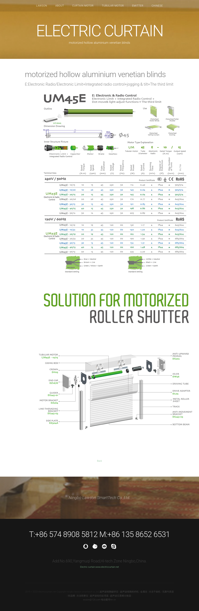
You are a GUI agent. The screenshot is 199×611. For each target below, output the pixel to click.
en (111, 599)
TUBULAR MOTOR (113, 5)
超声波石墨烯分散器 (120, 595)
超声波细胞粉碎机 (129, 591)
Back (99, 460)
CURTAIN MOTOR (83, 5)
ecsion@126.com (92, 599)
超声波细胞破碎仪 (109, 591)
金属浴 (143, 591)
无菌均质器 (168, 591)
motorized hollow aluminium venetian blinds (95, 74)
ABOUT (59, 5)
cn (114, 599)
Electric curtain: (87, 567)
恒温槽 (71, 595)
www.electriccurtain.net (107, 567)
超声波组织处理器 (99, 595)
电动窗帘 (105, 599)
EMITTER (137, 5)
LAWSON (41, 5)
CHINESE (157, 5)
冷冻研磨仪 (82, 595)
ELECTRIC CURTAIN (99, 31)
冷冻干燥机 (154, 591)
